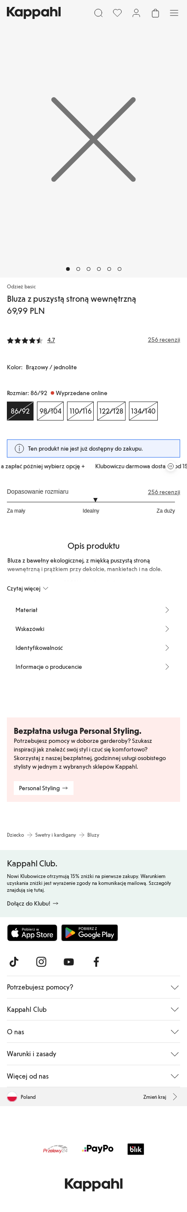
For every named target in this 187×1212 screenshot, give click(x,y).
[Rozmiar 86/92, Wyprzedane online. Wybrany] (20, 411)
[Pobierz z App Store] (32, 932)
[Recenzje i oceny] (93, 339)
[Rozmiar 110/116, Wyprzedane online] (80, 411)
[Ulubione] (117, 12)
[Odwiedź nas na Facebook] (96, 962)
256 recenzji (164, 492)
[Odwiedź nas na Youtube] (69, 962)
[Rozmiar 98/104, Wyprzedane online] (50, 411)
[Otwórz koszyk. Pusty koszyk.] (155, 12)
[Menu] (174, 12)
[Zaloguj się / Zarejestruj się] (136, 12)
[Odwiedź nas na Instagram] (41, 962)
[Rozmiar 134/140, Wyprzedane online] (143, 411)
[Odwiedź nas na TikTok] (14, 962)
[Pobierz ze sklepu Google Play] (89, 932)
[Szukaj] (98, 12)
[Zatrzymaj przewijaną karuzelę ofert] (171, 466)
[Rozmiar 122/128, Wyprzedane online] (111, 411)
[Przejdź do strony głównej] (34, 13)
